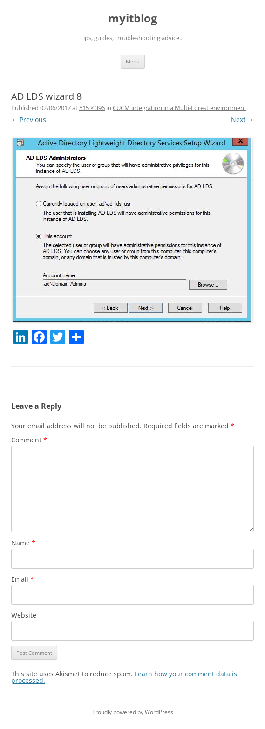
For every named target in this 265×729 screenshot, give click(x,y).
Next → (242, 119)
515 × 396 (92, 107)
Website (23, 615)
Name (23, 542)
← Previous (28, 119)
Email (22, 579)
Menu (133, 61)
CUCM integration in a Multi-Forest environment (179, 107)
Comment (29, 439)
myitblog (132, 18)
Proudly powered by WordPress (132, 712)
